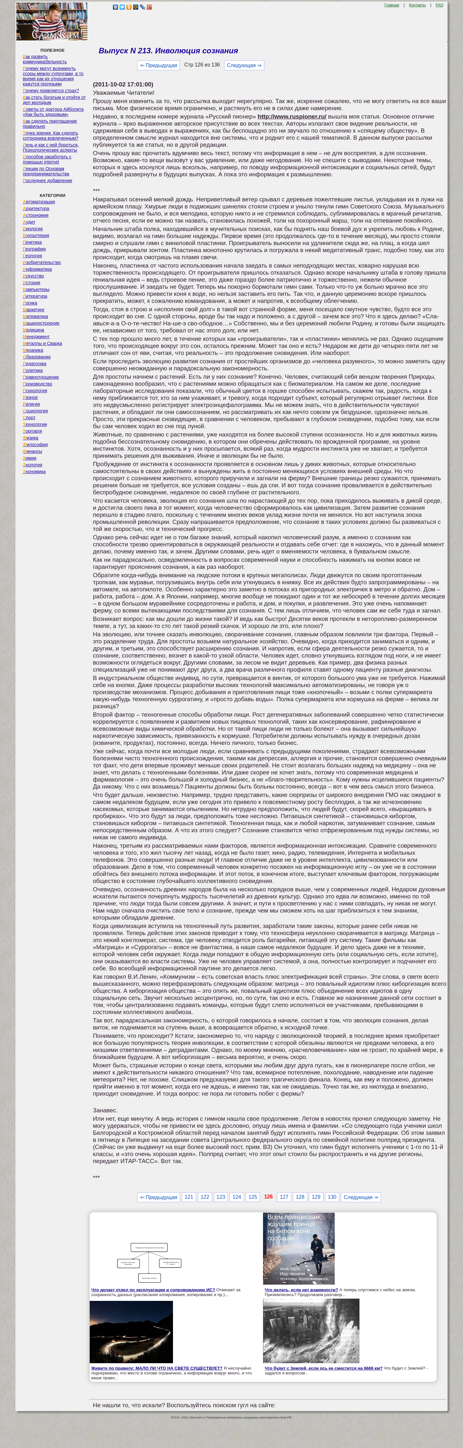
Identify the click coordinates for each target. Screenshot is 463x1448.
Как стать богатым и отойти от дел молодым (54, 100)
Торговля (32, 431)
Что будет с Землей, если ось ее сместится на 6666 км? (323, 1368)
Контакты (417, 5)
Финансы (32, 451)
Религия (31, 404)
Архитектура (36, 208)
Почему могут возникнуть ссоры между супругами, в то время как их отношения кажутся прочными (53, 76)
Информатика (37, 269)
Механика (33, 350)
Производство (37, 383)
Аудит (29, 222)
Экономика (34, 471)
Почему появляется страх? (51, 90)
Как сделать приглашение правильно (50, 124)
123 (221, 1197)
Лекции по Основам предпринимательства (46, 171)
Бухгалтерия (36, 235)
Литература (35, 296)
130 (332, 1197)
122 (205, 1197)
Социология (35, 410)
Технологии (35, 424)
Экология (32, 464)
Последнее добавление (47, 180)
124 (236, 1197)
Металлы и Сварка (42, 343)
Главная (392, 5)
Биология (33, 228)
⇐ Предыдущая (158, 65)
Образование (37, 356)
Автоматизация (39, 201)
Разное (30, 397)
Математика (35, 316)
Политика (33, 370)
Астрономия (36, 215)
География (34, 249)
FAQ (439, 5)
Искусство (33, 275)
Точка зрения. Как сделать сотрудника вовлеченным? (50, 135)
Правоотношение (41, 377)
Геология (32, 255)
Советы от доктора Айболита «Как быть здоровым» (53, 112)
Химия (29, 458)
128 (300, 1197)
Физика (30, 437)
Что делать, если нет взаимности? (301, 1289)
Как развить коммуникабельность (45, 59)
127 (284, 1197)
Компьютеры (36, 289)
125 (253, 1197)
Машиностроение (41, 323)
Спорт (29, 417)
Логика (30, 302)
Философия (35, 444)
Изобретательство (42, 262)
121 (189, 1197)
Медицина (33, 329)
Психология (35, 390)
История (31, 282)
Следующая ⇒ (244, 65)
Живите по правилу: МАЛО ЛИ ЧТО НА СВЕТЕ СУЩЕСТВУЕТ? (156, 1368)
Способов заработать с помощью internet (47, 159)
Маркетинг (34, 309)
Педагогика (34, 363)
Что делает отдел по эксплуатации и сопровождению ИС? (153, 1289)
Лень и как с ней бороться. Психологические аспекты (51, 147)
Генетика (32, 242)
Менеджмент (36, 336)
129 (316, 1197)
